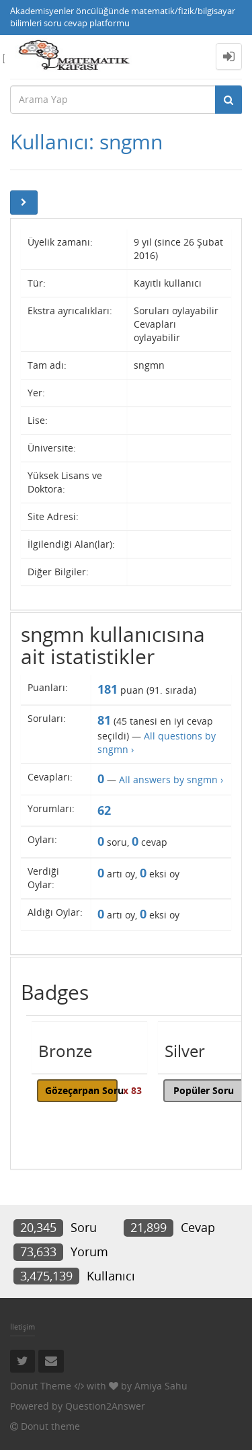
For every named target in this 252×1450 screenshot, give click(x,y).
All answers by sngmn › (171, 779)
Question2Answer (105, 1406)
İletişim (22, 1326)
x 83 (132, 1090)
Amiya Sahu (160, 1385)
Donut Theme (40, 1385)
